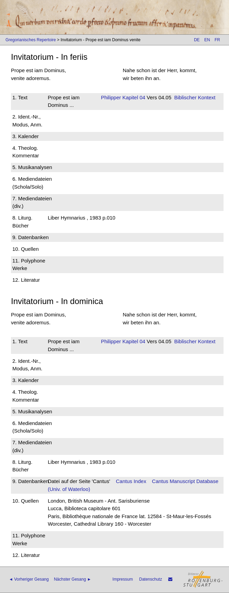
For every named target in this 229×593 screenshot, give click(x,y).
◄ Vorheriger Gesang (29, 579)
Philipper (111, 97)
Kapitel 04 (133, 97)
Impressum (123, 579)
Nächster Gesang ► (72, 579)
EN (207, 39)
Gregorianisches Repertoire (30, 39)
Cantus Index (131, 481)
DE (197, 39)
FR (217, 39)
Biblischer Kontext (194, 97)
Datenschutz (150, 579)
